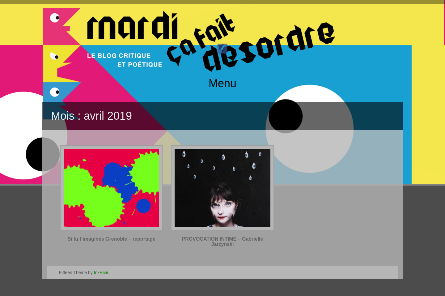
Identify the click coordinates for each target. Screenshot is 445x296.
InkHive (101, 272)
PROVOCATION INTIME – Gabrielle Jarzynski (222, 241)
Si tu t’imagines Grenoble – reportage (111, 239)
